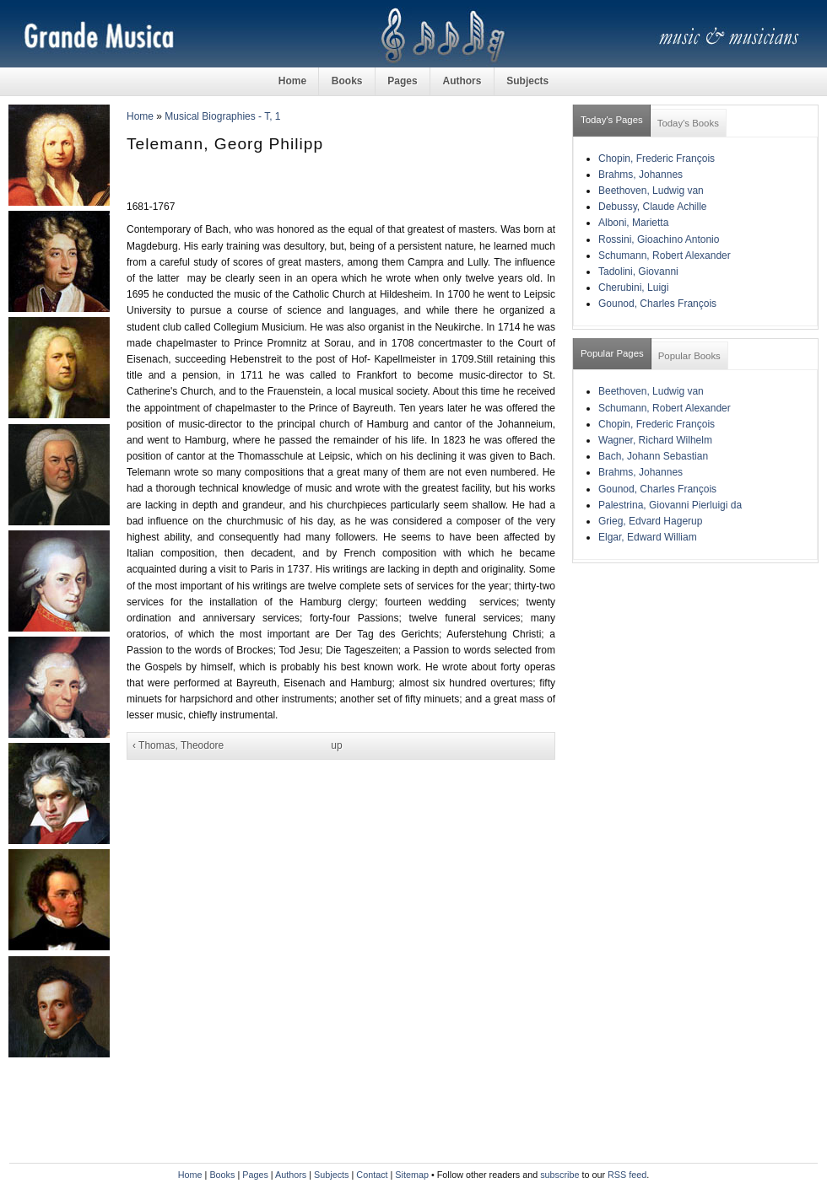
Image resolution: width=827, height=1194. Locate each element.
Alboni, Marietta (633, 223)
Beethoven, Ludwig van (651, 190)
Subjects (527, 81)
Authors (461, 81)
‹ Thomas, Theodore (178, 745)
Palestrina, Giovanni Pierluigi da (670, 505)
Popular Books (689, 356)
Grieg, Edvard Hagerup (650, 521)
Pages (402, 81)
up (336, 745)
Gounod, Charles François (657, 303)
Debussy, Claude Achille (652, 206)
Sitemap (412, 1175)
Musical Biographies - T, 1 (222, 116)
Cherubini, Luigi (633, 287)
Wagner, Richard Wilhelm (655, 440)
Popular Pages (612, 353)
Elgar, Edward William (647, 537)
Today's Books (688, 123)
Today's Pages (612, 120)
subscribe (559, 1175)
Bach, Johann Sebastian (653, 456)
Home (292, 81)
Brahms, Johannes (640, 174)
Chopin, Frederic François (656, 158)
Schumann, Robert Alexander (664, 255)
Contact (371, 1175)
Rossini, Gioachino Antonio (658, 239)
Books (347, 81)
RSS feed (627, 1175)
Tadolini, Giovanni (638, 271)
